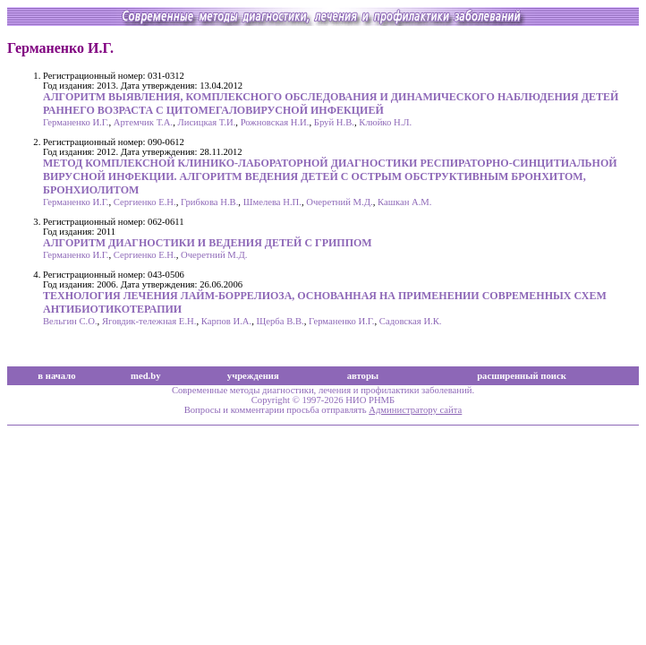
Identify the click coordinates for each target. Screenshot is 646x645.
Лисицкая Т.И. (206, 122)
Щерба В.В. (280, 321)
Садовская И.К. (410, 321)
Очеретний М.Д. (339, 202)
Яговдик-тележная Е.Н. (149, 321)
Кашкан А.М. (405, 202)
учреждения (253, 376)
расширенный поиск (521, 376)
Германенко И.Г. (75, 122)
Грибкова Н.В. (209, 202)
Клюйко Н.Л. (385, 122)
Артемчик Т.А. (143, 122)
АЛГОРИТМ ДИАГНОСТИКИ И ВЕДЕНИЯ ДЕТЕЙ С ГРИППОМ (207, 242)
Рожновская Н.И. (275, 122)
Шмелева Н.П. (272, 202)
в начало (56, 376)
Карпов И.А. (226, 321)
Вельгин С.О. (70, 321)
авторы (363, 376)
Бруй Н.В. (334, 122)
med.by (145, 376)
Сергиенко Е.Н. (145, 202)
